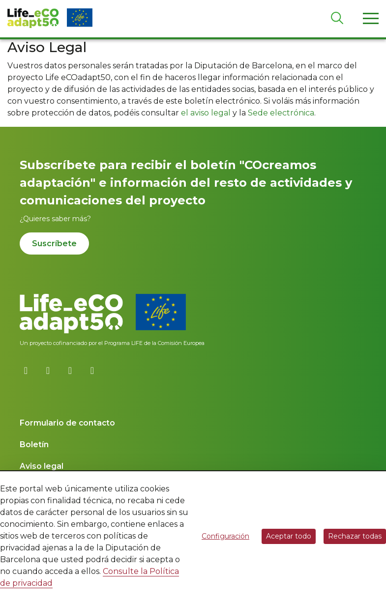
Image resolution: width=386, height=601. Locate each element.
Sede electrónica (281, 112)
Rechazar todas (355, 536)
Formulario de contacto (67, 423)
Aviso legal (41, 466)
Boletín (34, 444)
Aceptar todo (288, 536)
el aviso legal (206, 112)
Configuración (225, 536)
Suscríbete (54, 243)
